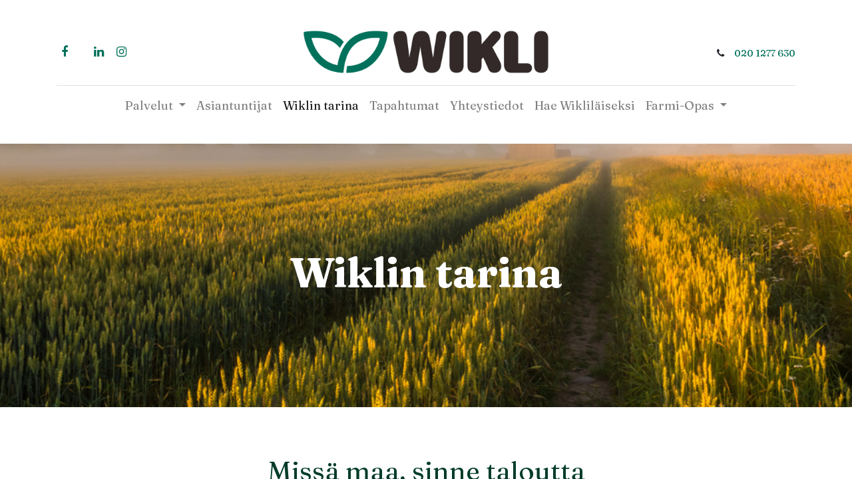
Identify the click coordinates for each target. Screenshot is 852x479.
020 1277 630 (764, 53)
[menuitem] (234, 105)
